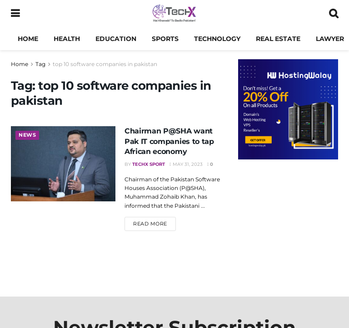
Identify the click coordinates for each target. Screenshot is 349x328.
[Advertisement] (288, 223)
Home (28, 39)
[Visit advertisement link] (288, 109)
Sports (165, 39)
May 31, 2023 (186, 164)
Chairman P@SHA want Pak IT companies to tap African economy (169, 141)
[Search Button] (333, 13)
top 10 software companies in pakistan (105, 64)
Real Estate (278, 39)
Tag (40, 64)
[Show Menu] (15, 13)
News (27, 135)
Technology (217, 39)
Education (115, 39)
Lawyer (330, 39)
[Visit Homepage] (174, 14)
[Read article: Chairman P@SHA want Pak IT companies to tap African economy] (63, 163)
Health (67, 39)
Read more (154, 223)
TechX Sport (148, 164)
